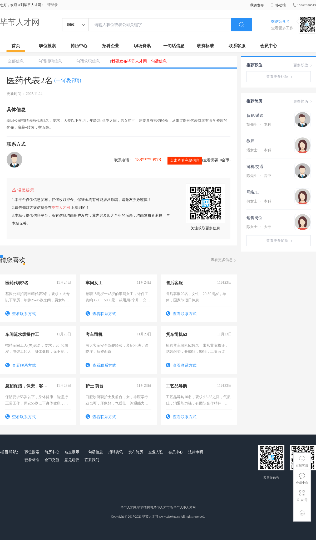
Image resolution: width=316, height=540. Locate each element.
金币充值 (52, 460)
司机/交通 (254, 167)
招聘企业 (110, 46)
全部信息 (16, 61)
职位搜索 (47, 46)
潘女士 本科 (258, 150)
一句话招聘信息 (48, 61)
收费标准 (205, 46)
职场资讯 (142, 46)
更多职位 (303, 65)
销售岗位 (254, 218)
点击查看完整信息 (185, 160)
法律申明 (195, 452)
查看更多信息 (224, 260)
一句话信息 (173, 46)
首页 (16, 46)
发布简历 (135, 452)
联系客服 (237, 46)
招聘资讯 (115, 452)
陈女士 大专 (258, 227)
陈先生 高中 (258, 176)
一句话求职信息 (86, 61)
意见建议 (72, 460)
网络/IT (252, 192)
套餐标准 (31, 460)
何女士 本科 (258, 201)
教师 (250, 141)
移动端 (278, 5)
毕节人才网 (19, 22)
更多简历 (303, 101)
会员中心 (268, 46)
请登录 (52, 5)
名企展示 (72, 452)
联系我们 (92, 460)
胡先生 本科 (258, 125)
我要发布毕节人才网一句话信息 (139, 61)
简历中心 (79, 46)
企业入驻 (155, 452)
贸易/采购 (254, 115)
